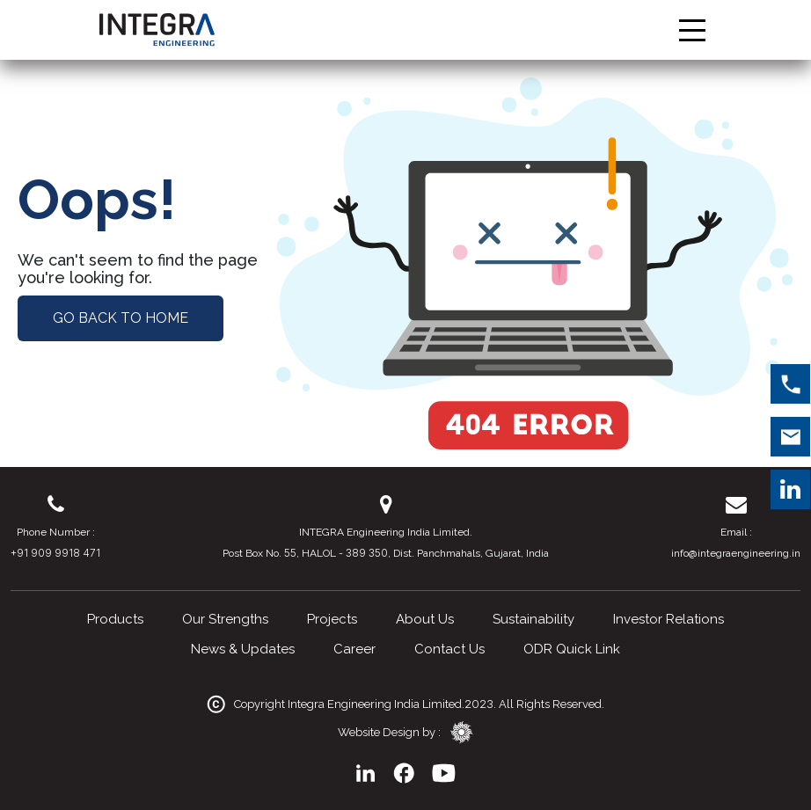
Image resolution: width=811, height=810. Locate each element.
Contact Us (449, 649)
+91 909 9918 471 (55, 552)
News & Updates (243, 649)
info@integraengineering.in (735, 553)
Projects (332, 619)
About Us (425, 619)
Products (115, 619)
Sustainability (533, 619)
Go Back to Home (120, 318)
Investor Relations (668, 619)
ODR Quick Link (571, 649)
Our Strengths (225, 619)
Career (354, 649)
